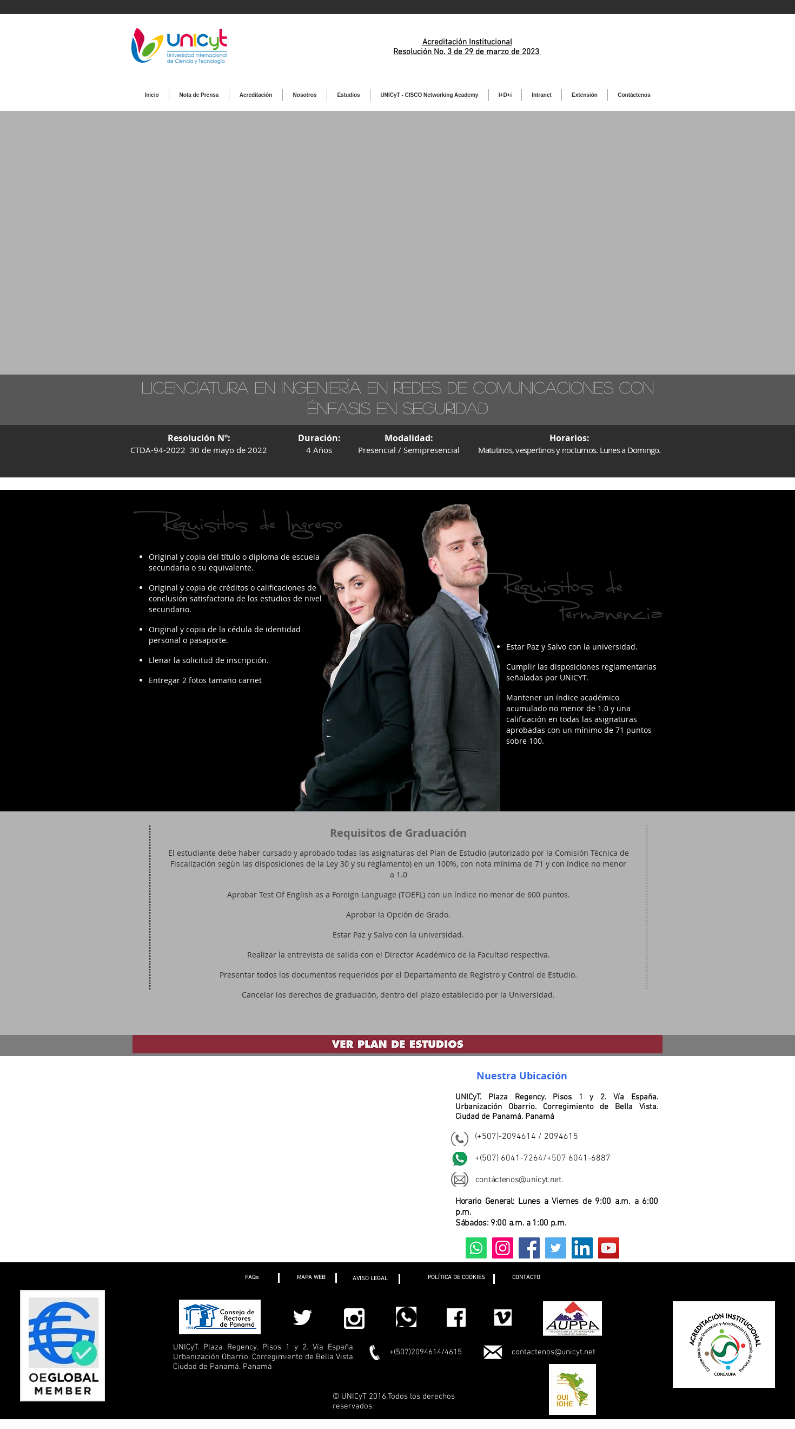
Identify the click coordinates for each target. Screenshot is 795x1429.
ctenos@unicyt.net (528, 1180)
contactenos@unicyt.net (553, 1352)
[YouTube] (608, 1247)
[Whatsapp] (476, 1247)
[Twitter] (555, 1247)
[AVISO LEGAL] (370, 1279)
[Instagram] (502, 1247)
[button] (251, 1278)
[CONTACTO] (526, 1278)
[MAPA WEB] (311, 1278)
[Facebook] (529, 1247)
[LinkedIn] (582, 1247)
